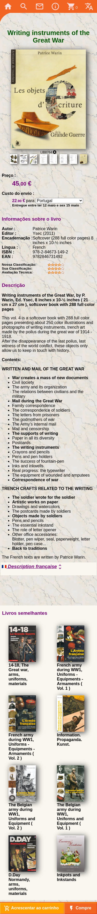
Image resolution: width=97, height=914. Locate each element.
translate (89, 6)
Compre (79, 908)
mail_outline (39, 6)
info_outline (55, 6)
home (8, 6)
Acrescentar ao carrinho (31, 908)
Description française (32, 567)
